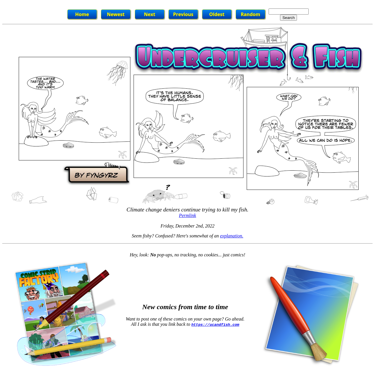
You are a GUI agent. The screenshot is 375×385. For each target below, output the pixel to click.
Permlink (187, 215)
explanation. (231, 235)
